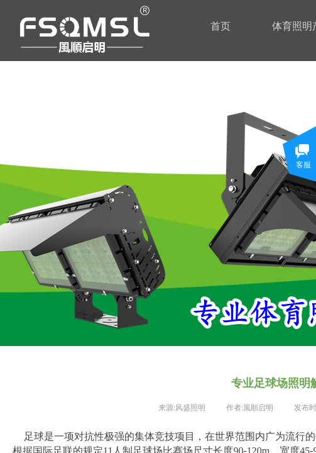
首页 (220, 26)
